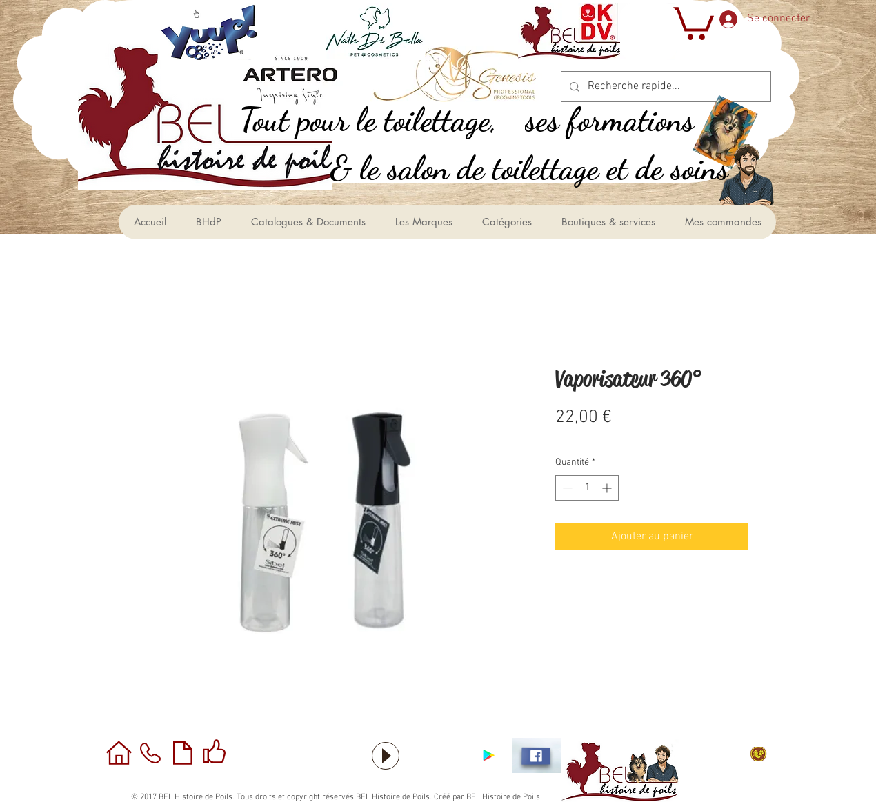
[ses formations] (625, 119)
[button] (692, 21)
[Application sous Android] (488, 755)
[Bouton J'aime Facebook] (438, 756)
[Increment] (608, 488)
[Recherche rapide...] (664, 86)
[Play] (385, 756)
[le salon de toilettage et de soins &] (545, 167)
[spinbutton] (587, 488)
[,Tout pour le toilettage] (384, 119)
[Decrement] (566, 488)
